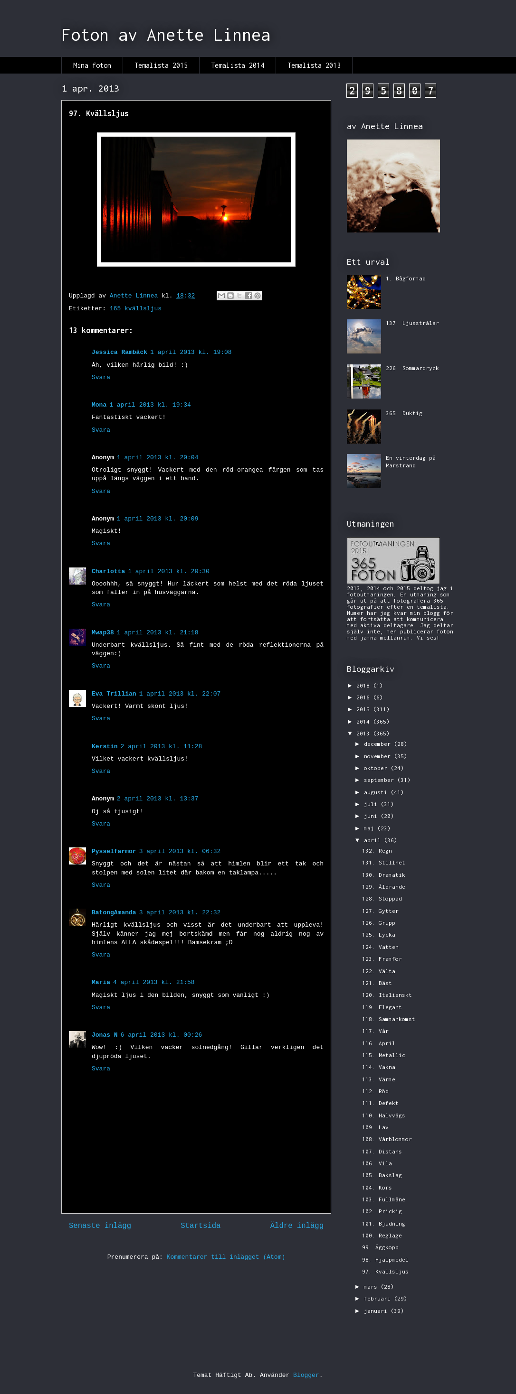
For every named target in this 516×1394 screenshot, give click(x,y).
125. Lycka (378, 934)
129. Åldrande (383, 886)
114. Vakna (378, 1067)
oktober (377, 768)
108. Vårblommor (387, 1139)
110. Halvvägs (383, 1115)
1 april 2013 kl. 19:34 (150, 405)
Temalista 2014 (237, 65)
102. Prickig (382, 1211)
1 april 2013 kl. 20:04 (158, 457)
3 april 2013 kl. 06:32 (180, 851)
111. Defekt (380, 1103)
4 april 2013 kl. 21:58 (154, 982)
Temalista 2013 (314, 65)
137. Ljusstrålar (412, 323)
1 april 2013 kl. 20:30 (169, 571)
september (380, 780)
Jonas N (105, 1035)
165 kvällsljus (136, 308)
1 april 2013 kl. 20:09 (158, 518)
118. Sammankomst (388, 1019)
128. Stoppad (382, 898)
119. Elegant (382, 1007)
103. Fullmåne (383, 1199)
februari (379, 1298)
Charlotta (108, 571)
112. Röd (375, 1091)
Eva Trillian (114, 693)
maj (370, 828)
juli (372, 804)
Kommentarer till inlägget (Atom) (226, 1257)
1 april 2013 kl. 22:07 (180, 693)
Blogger (306, 1375)
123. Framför (382, 959)
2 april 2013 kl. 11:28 (161, 746)
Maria (101, 982)
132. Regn (377, 850)
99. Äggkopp (380, 1247)
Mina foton (92, 65)
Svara (101, 377)
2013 (364, 733)
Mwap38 (103, 632)
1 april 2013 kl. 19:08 (191, 352)
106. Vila (377, 1163)
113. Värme (378, 1079)
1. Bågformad (406, 278)
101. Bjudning (383, 1223)
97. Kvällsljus (385, 1271)
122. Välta (378, 971)
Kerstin (105, 746)
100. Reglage (382, 1235)
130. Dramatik (383, 875)
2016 (364, 697)
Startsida (200, 1226)
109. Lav (375, 1127)
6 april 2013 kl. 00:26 (161, 1035)
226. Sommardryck (412, 368)
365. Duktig (404, 413)
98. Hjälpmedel (385, 1259)
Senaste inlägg (100, 1226)
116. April (378, 1043)
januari (377, 1311)
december (379, 744)
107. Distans (382, 1151)
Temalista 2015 (161, 65)
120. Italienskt (387, 995)
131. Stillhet (383, 862)
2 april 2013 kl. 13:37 (158, 798)
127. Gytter (380, 911)
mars (372, 1286)
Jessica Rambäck (119, 352)
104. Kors (377, 1187)
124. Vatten (380, 947)
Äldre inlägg (297, 1226)
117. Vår (375, 1031)
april (374, 840)
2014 (364, 721)
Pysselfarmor (114, 851)
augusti (377, 792)
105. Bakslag (382, 1175)
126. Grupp (378, 923)
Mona (99, 405)
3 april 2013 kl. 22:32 (180, 912)
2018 (364, 685)
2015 (364, 709)
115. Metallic (383, 1055)
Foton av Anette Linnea (165, 35)
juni (372, 816)
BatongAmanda (114, 912)
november (379, 756)
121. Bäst (377, 983)
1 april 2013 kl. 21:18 (158, 632)
